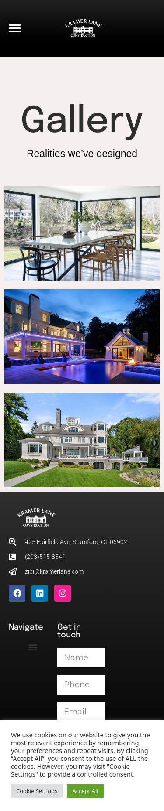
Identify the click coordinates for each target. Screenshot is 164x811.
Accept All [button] (85, 791)
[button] (14, 28)
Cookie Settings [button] (36, 791)
